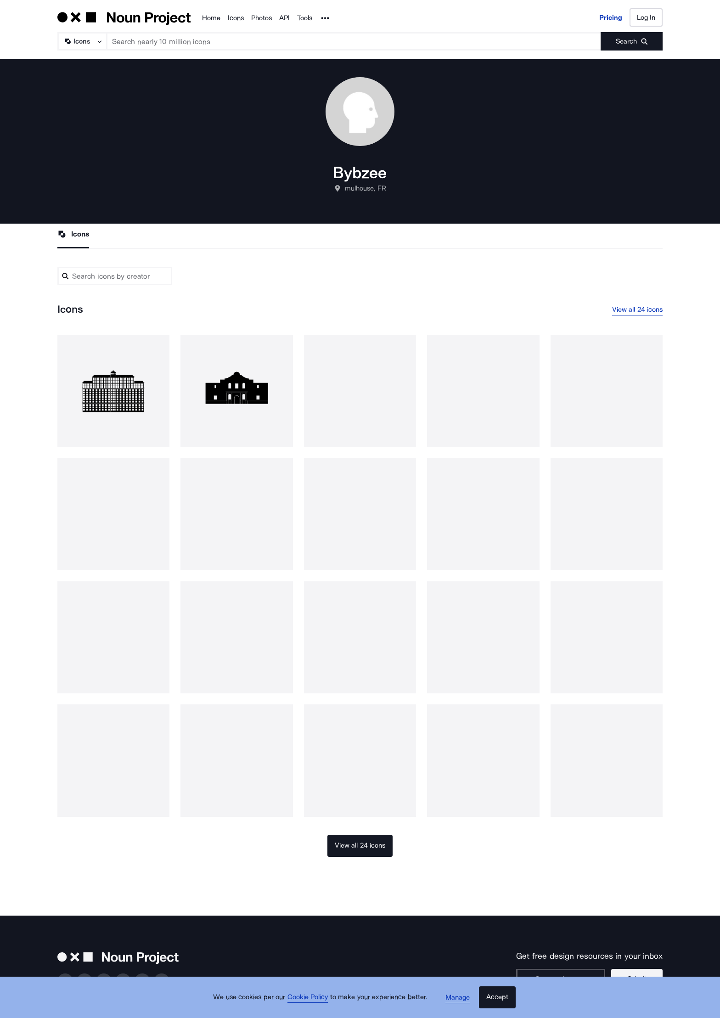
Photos (261, 18)
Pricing (610, 17)
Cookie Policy (310, 1002)
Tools (304, 18)
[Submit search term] (632, 41)
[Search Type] (81, 41)
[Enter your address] (564, 979)
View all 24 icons (637, 310)
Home (211, 18)
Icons (236, 18)
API (284, 18)
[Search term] (354, 41)
